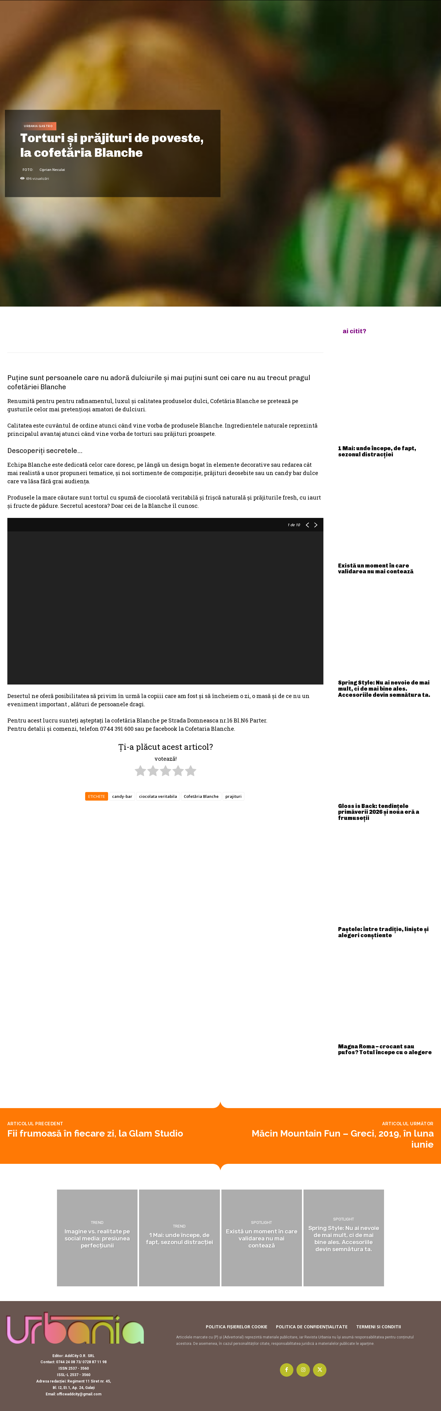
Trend (97, 1222)
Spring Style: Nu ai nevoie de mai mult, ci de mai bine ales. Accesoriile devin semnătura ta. (384, 688)
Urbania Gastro (38, 126)
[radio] (140, 772)
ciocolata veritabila (158, 796)
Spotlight (261, 1222)
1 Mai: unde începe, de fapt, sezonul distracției (377, 451)
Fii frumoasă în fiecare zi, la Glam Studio (95, 1133)
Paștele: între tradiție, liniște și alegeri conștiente (383, 932)
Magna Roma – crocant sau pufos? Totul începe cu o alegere (385, 1049)
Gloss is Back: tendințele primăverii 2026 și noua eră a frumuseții (378, 812)
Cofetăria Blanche (201, 796)
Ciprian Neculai (52, 169)
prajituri (233, 796)
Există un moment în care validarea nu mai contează (375, 568)
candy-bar (122, 796)
